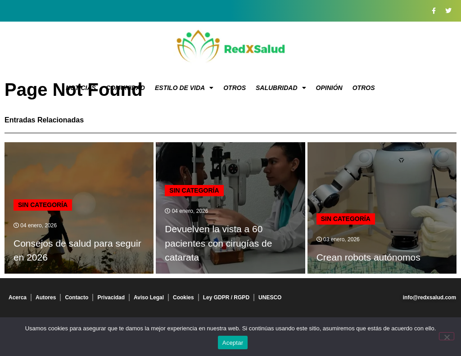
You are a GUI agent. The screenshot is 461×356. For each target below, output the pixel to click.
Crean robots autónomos (368, 257)
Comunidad (125, 87)
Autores (46, 297)
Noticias (81, 87)
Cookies (183, 297)
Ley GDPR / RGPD (226, 297)
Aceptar (233, 342)
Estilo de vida (184, 87)
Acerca (18, 297)
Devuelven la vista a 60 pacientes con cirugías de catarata (218, 243)
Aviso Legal (149, 297)
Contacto (76, 297)
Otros (234, 87)
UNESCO (269, 297)
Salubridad (281, 87)
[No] (446, 336)
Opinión (329, 87)
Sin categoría (43, 204)
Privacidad (111, 297)
